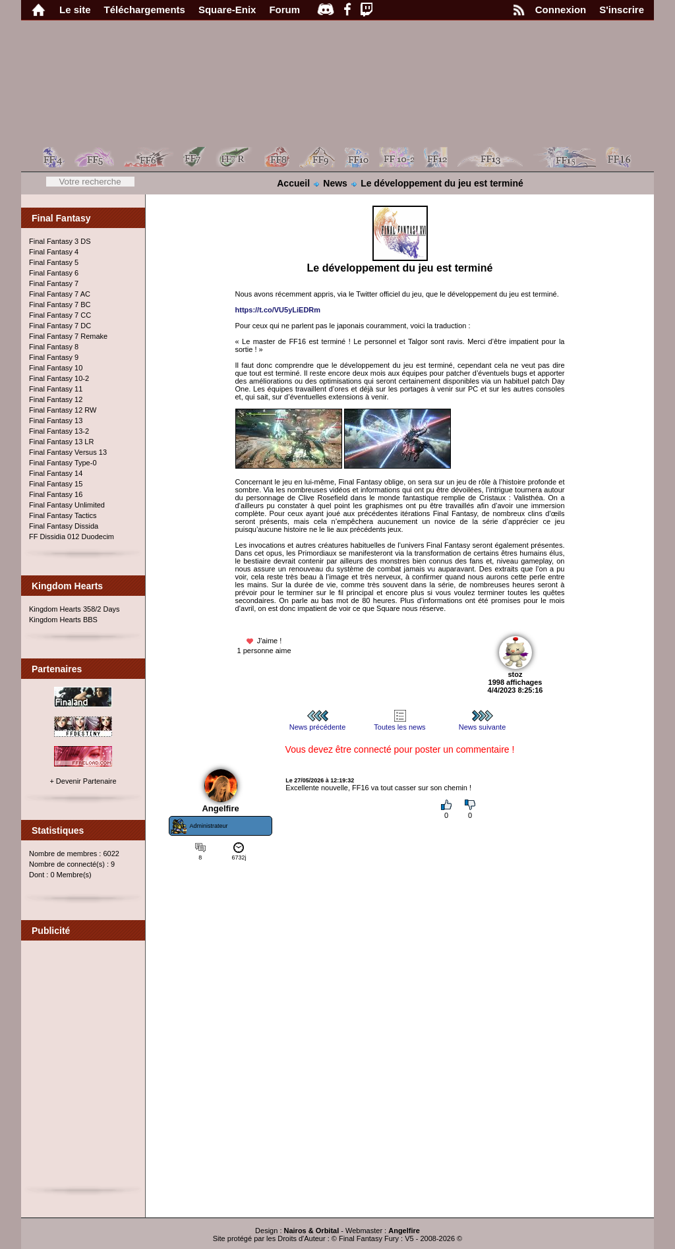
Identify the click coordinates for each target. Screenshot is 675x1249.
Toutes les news (399, 723)
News (335, 183)
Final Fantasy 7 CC (60, 315)
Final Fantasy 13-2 (59, 431)
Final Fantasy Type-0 (63, 463)
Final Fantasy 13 (55, 420)
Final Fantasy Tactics (63, 515)
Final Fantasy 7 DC (60, 326)
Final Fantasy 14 (55, 473)
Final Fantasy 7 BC (60, 304)
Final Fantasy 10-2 (59, 378)
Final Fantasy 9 (53, 357)
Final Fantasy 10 (55, 368)
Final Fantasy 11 (55, 389)
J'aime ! (263, 641)
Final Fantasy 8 (53, 347)
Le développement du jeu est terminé (442, 183)
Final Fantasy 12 (55, 399)
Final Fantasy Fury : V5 (376, 1238)
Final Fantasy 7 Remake (68, 336)
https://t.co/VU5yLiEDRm (278, 310)
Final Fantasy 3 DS (60, 241)
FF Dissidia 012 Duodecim (71, 536)
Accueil (293, 183)
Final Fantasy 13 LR (61, 442)
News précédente (317, 723)
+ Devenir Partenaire (82, 781)
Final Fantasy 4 (53, 252)
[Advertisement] (83, 1069)
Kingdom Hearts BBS (63, 620)
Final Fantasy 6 (53, 273)
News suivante (482, 723)
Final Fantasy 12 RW (63, 410)
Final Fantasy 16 (55, 494)
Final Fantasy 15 (55, 484)
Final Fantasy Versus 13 (68, 452)
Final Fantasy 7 (53, 283)
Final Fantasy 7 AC (59, 294)
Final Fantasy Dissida (63, 526)
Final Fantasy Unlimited (67, 505)
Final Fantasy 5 (53, 262)
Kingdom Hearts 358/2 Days (74, 609)
